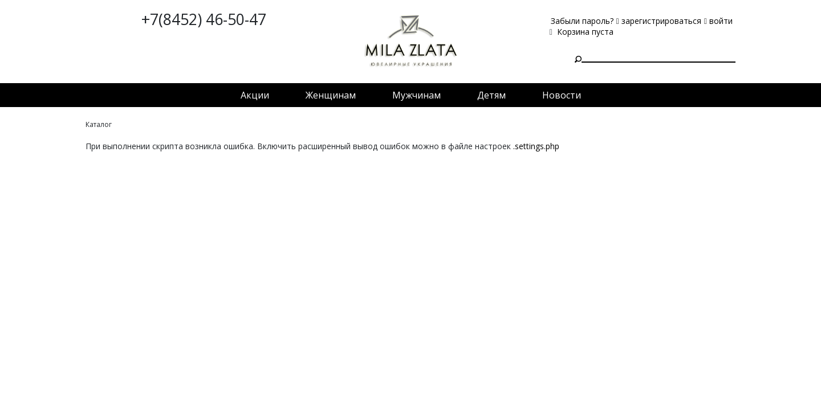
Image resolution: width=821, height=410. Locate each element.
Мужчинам (416, 95)
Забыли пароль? (582, 20)
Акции (255, 95)
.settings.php (536, 146)
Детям (491, 95)
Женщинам (331, 95)
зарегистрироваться (658, 20)
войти (718, 20)
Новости (561, 95)
